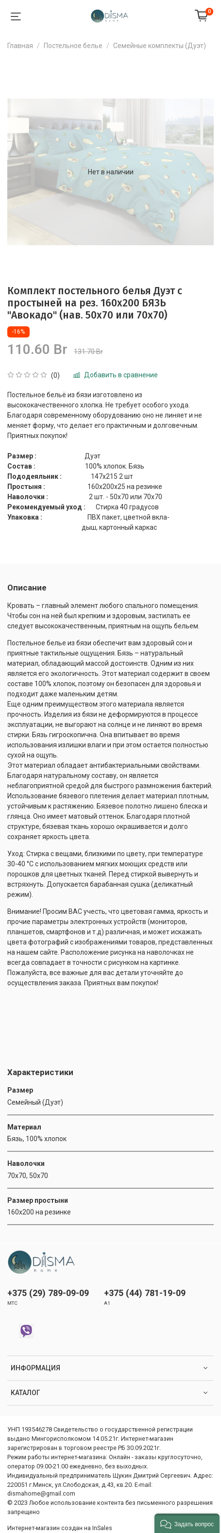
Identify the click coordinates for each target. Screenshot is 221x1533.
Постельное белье (73, 46)
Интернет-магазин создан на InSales (59, 1528)
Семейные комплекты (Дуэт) (159, 46)
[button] (187, 1523)
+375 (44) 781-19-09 (145, 1293)
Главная (20, 46)
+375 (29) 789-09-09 (48, 1293)
